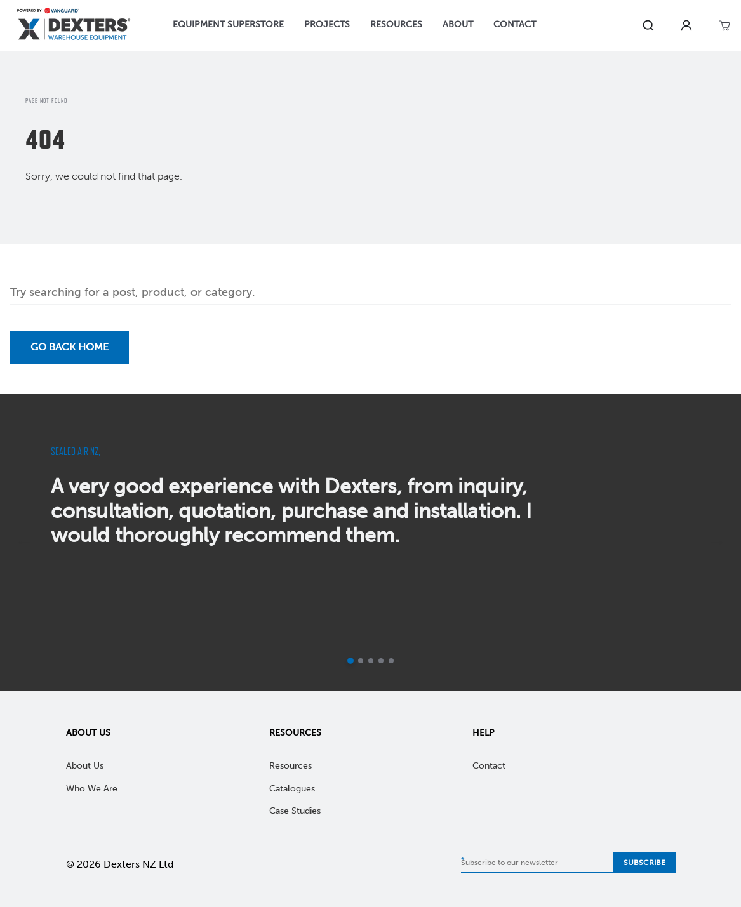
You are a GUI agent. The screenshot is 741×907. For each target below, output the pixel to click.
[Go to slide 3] (370, 660)
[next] (717, 543)
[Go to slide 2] (360, 660)
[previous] (24, 543)
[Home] (73, 26)
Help (483, 732)
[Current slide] (350, 661)
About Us (88, 732)
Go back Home (69, 347)
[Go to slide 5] (391, 660)
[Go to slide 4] (381, 660)
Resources (295, 732)
